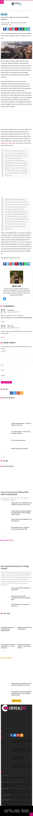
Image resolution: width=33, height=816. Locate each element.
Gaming (7, 10)
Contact (17, 810)
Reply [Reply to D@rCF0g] (2, 337)
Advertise (25, 810)
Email (2, 370)
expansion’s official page (8, 143)
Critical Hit (8, 810)
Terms (6, 812)
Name (2, 365)
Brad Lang (4, 22)
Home (2, 10)
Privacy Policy (15, 812)
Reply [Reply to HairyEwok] (2, 321)
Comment (3, 351)
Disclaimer (25, 812)
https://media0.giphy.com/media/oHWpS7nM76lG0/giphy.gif (16, 317)
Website (3, 375)
